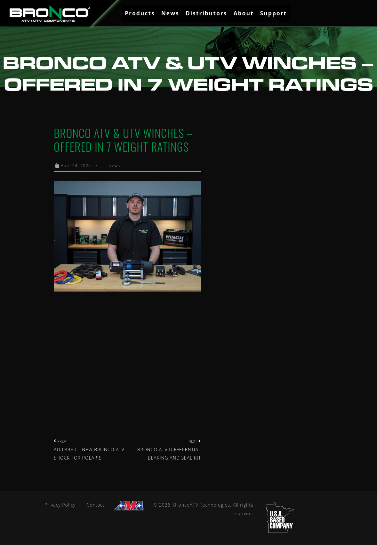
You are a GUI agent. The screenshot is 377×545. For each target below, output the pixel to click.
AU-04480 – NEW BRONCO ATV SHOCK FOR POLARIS (89, 450)
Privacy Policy (60, 505)
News (170, 13)
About (243, 13)
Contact (96, 505)
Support (273, 13)
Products (140, 13)
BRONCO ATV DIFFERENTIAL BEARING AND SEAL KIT (169, 450)
